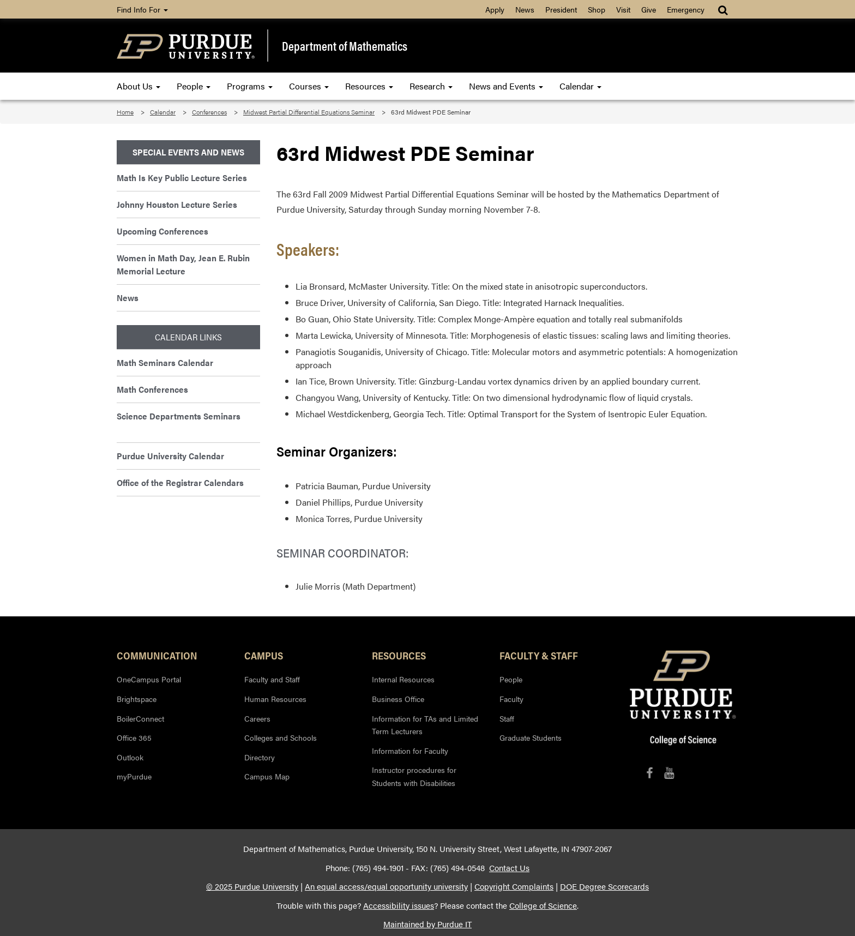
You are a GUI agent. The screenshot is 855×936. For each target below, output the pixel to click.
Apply (494, 9)
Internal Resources (403, 679)
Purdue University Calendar (170, 455)
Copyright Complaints (513, 886)
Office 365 (134, 737)
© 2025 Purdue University (252, 886)
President (561, 9)
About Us (138, 86)
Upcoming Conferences (162, 231)
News (524, 9)
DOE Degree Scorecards (604, 886)
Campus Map (267, 776)
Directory (259, 757)
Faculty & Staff (538, 655)
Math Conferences (152, 389)
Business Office (398, 698)
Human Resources (275, 698)
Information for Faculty (410, 750)
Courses (309, 86)
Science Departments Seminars (178, 416)
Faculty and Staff (272, 679)
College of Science (543, 905)
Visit (623, 9)
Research (431, 86)
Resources (369, 86)
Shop (596, 9)
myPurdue (134, 776)
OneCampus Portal (149, 679)
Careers (257, 718)
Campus (263, 655)
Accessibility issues (398, 905)
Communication (157, 655)
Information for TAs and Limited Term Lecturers (425, 725)
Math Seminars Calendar (165, 362)
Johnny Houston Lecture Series (177, 204)
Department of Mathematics (344, 45)
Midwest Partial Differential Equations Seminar (309, 112)
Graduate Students (530, 737)
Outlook (130, 757)
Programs (250, 86)
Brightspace (136, 698)
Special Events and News (188, 152)
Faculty (511, 698)
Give (648, 9)
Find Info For (142, 9)
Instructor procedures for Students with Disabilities (414, 776)
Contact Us (509, 868)
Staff (506, 718)
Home (125, 112)
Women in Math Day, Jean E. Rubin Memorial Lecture (183, 264)
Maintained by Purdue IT (427, 924)
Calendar (580, 86)
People (193, 86)
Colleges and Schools (280, 737)
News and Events (506, 86)
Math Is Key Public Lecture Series (182, 177)
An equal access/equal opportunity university (386, 886)
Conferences (209, 112)
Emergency (686, 9)
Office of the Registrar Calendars (180, 482)
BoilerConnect (140, 718)
